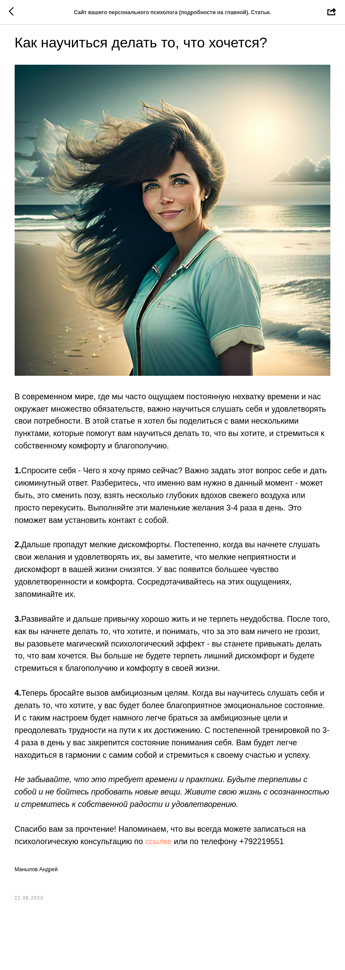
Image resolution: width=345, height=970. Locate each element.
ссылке (185, 867)
